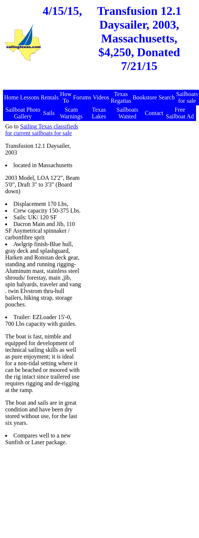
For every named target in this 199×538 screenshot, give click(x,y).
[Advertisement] (100, 86)
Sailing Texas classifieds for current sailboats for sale (41, 129)
